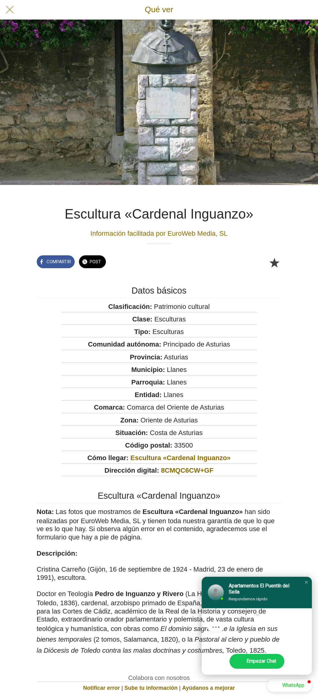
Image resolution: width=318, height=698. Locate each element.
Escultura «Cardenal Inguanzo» (180, 458)
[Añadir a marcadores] (274, 262)
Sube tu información (151, 688)
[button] (306, 582)
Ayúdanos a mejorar (208, 688)
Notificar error (101, 688)
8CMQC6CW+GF (187, 470)
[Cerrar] (9, 9)
